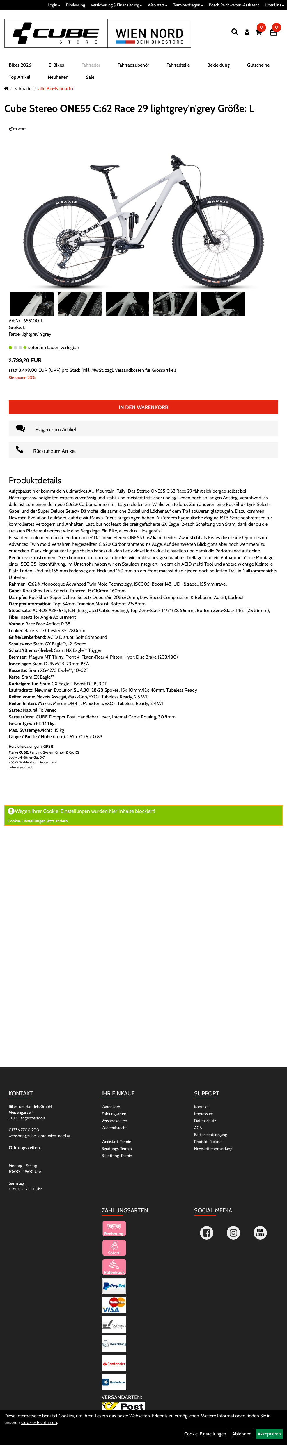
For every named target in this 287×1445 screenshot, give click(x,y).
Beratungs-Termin (117, 1148)
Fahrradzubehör (133, 65)
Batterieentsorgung (210, 1134)
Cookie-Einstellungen (205, 1434)
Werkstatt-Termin (116, 1141)
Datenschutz (205, 1120)
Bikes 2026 (20, 65)
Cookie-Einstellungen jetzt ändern (38, 821)
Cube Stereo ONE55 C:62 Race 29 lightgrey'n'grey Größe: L (129, 108)
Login (54, 5)
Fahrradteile (178, 65)
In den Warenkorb (143, 407)
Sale (90, 77)
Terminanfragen (188, 5)
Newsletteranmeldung (213, 1148)
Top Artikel (19, 77)
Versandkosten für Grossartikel (145, 370)
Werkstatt (157, 5)
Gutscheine (258, 65)
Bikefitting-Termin (117, 1155)
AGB (198, 1127)
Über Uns (274, 5)
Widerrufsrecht (114, 1127)
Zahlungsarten (114, 1113)
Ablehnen (241, 1434)
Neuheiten (58, 77)
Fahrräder (91, 65)
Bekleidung (218, 65)
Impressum (203, 1113)
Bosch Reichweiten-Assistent (234, 5)
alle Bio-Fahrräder (56, 88)
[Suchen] (235, 31)
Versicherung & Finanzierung (116, 5)
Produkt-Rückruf (208, 1141)
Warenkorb (111, 1106)
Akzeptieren (269, 1434)
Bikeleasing (75, 5)
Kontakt (201, 1106)
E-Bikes (56, 65)
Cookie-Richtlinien (39, 1422)
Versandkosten (114, 1120)
